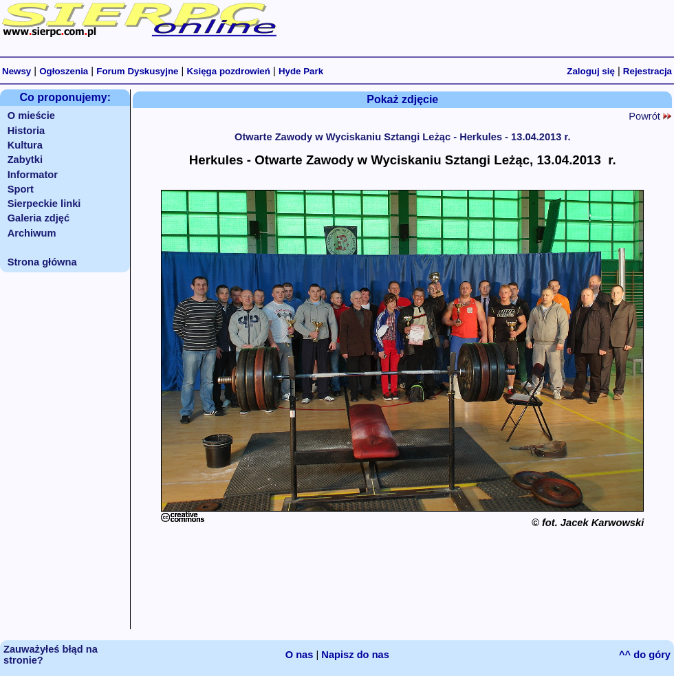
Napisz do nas (355, 654)
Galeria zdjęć (38, 217)
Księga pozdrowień (228, 71)
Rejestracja (647, 71)
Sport (21, 189)
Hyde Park (301, 71)
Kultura (25, 145)
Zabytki (25, 159)
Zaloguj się (591, 71)
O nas (299, 654)
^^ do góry (645, 654)
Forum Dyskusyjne (137, 71)
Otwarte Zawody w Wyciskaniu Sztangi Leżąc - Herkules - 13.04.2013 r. (402, 136)
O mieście (31, 115)
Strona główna (42, 262)
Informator (33, 174)
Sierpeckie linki (44, 203)
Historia (26, 130)
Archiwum (32, 233)
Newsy (16, 71)
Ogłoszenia (63, 71)
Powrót (650, 116)
